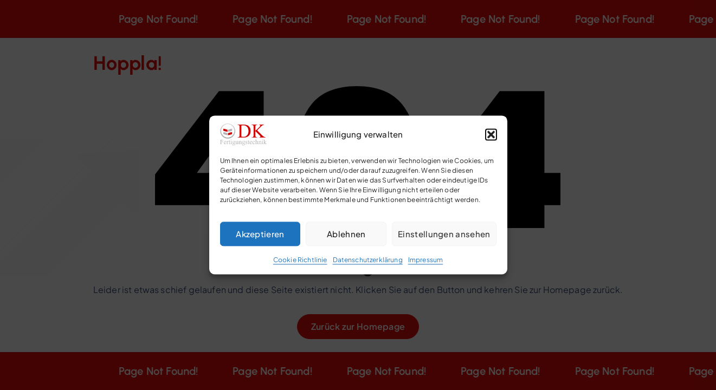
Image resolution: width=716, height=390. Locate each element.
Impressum (425, 260)
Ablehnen (346, 234)
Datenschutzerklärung (368, 260)
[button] (491, 134)
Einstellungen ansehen (444, 234)
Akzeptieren (260, 234)
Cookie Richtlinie (300, 260)
